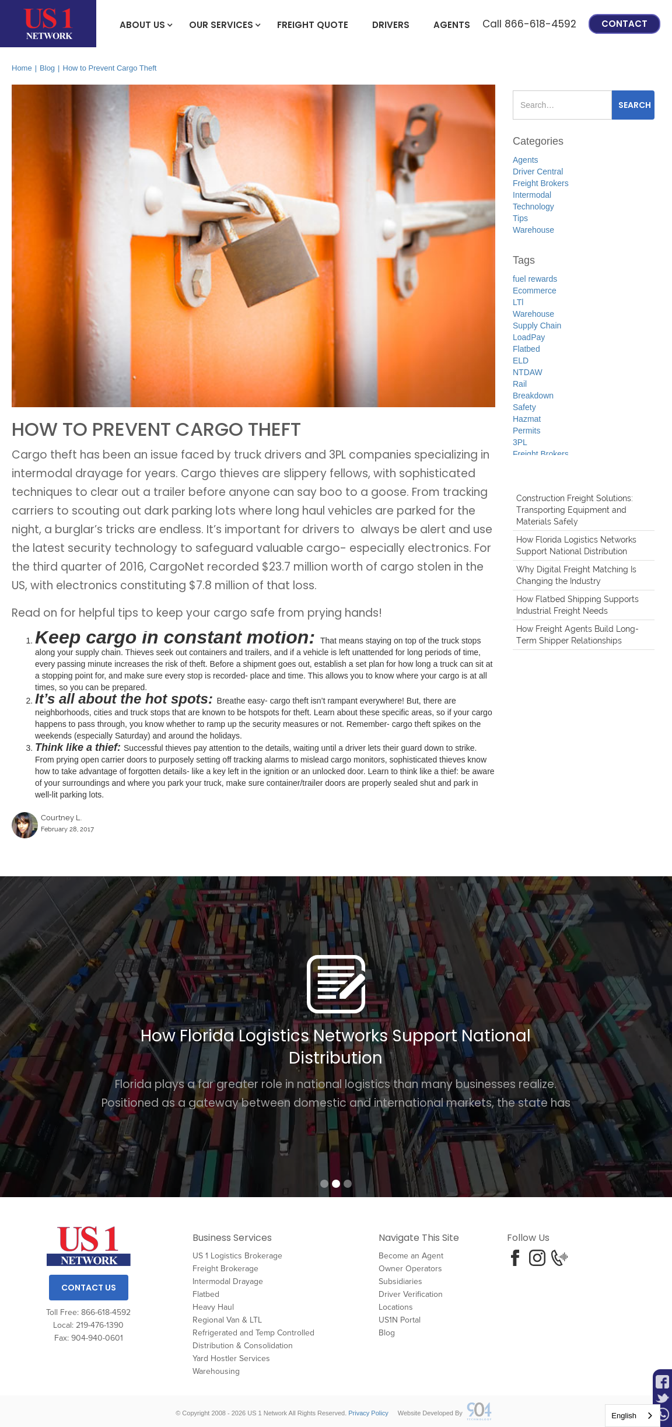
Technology (533, 206)
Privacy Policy (368, 1412)
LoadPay (529, 337)
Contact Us (88, 1287)
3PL (520, 442)
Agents (451, 25)
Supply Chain (537, 325)
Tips (520, 218)
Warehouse (533, 230)
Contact (624, 24)
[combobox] (632, 1415)
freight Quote (312, 25)
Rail (520, 384)
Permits (526, 430)
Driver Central (538, 171)
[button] (142, 23)
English (623, 1415)
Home (22, 68)
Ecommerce (534, 290)
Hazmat (527, 419)
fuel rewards (535, 279)
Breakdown (533, 395)
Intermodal (532, 195)
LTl (518, 302)
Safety (524, 407)
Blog (47, 68)
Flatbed (526, 349)
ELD (520, 360)
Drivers (391, 25)
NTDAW (527, 372)
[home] (48, 23)
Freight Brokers (541, 183)
